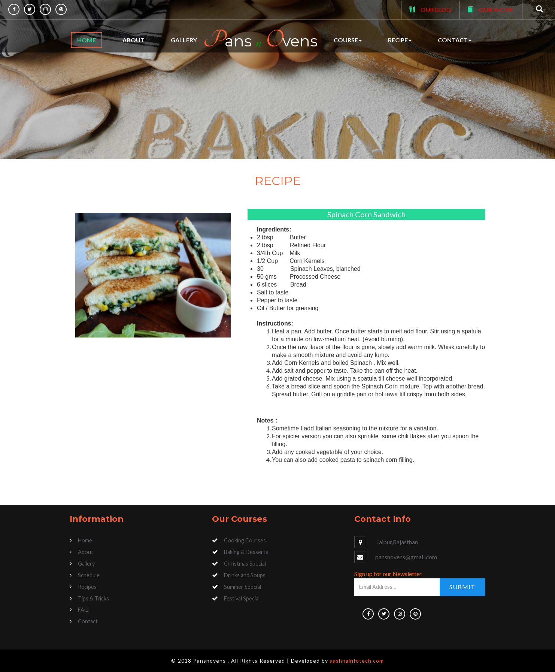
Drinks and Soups (245, 575)
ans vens (260, 40)
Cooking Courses (245, 540)
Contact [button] (454, 39)
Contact (88, 621)
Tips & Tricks (93, 598)
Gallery (184, 39)
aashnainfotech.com (357, 660)
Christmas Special (245, 563)
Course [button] (348, 39)
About (133, 39)
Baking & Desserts (246, 552)
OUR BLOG (436, 9)
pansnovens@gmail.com (406, 556)
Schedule (89, 575)
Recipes (87, 587)
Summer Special (242, 587)
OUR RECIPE (496, 9)
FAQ (83, 609)
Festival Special (242, 598)
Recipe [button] (400, 39)
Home (86, 39)
